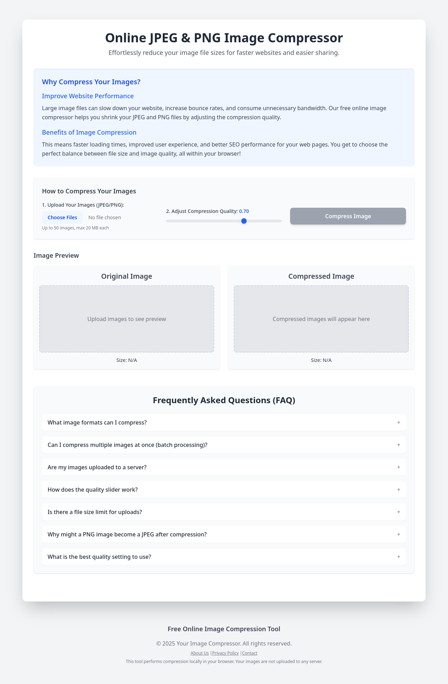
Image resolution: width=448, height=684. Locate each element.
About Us (200, 653)
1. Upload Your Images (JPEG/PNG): (83, 204)
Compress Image (348, 216)
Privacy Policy (225, 653)
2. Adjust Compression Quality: (207, 211)
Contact (249, 653)
